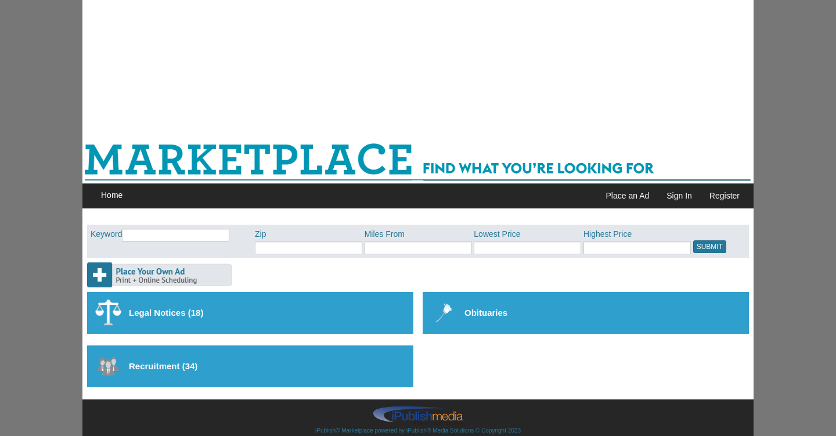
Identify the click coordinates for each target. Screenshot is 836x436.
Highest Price (607, 234)
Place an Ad (628, 195)
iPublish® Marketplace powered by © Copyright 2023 (418, 415)
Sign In (679, 195)
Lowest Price (497, 234)
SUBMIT (710, 247)
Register (724, 195)
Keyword (106, 234)
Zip (260, 234)
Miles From (385, 234)
